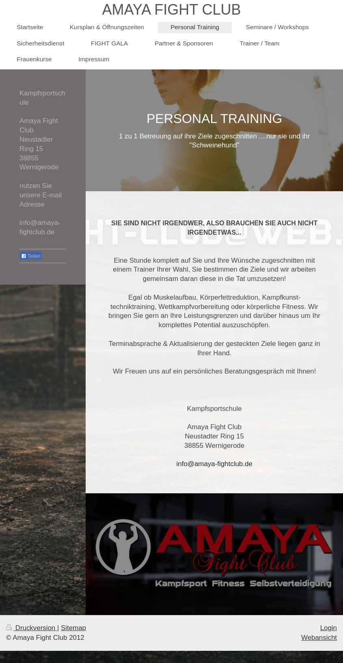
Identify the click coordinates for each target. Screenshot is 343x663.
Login (328, 628)
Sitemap (73, 628)
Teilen (30, 256)
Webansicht (319, 637)
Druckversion (31, 628)
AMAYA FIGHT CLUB (171, 9)
